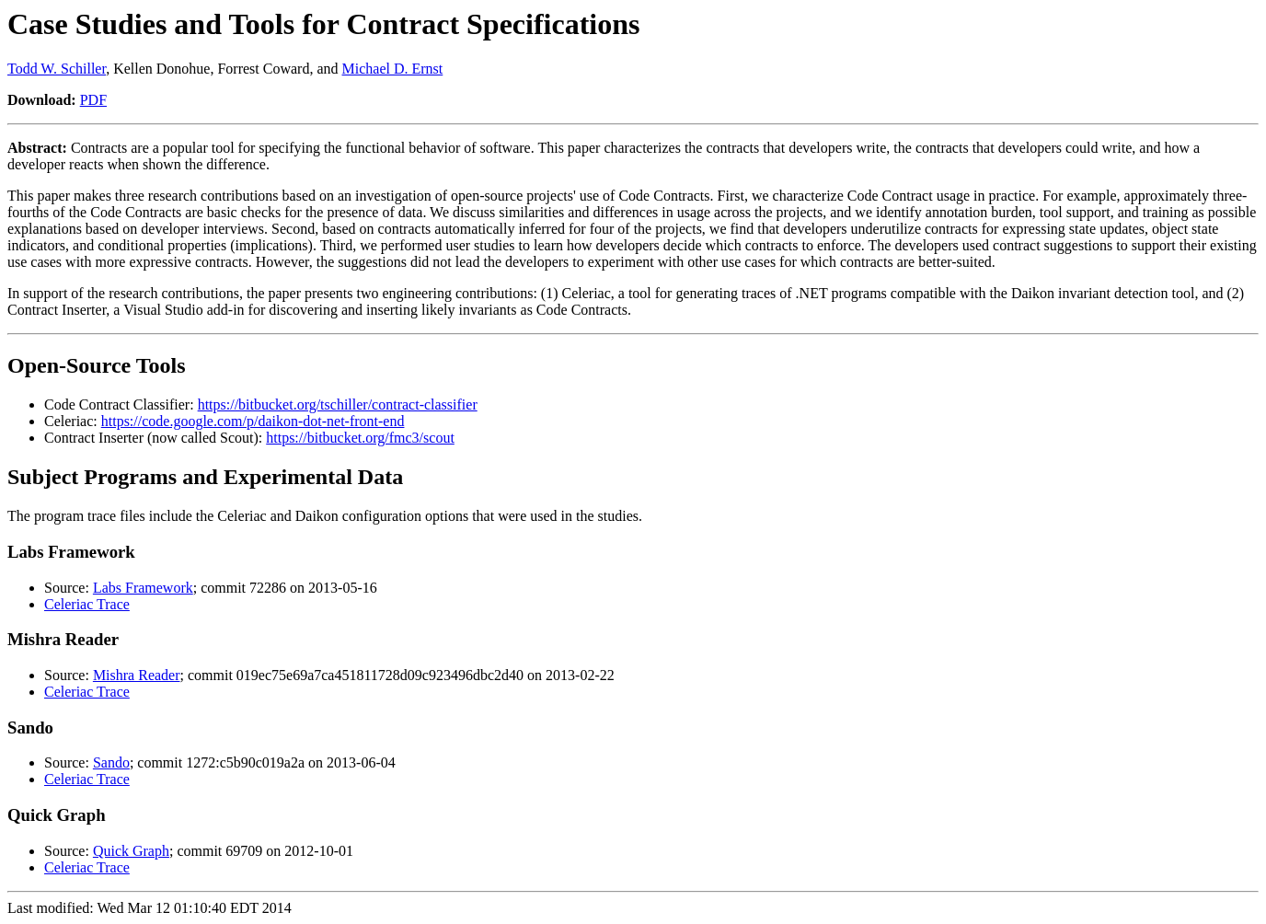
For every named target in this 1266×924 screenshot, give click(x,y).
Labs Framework (143, 587)
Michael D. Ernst (392, 68)
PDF (93, 100)
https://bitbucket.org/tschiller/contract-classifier (338, 404)
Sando (111, 762)
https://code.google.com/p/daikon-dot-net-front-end (253, 421)
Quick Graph (131, 851)
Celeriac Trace (87, 604)
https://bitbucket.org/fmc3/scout (360, 437)
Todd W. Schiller (56, 68)
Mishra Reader (136, 675)
